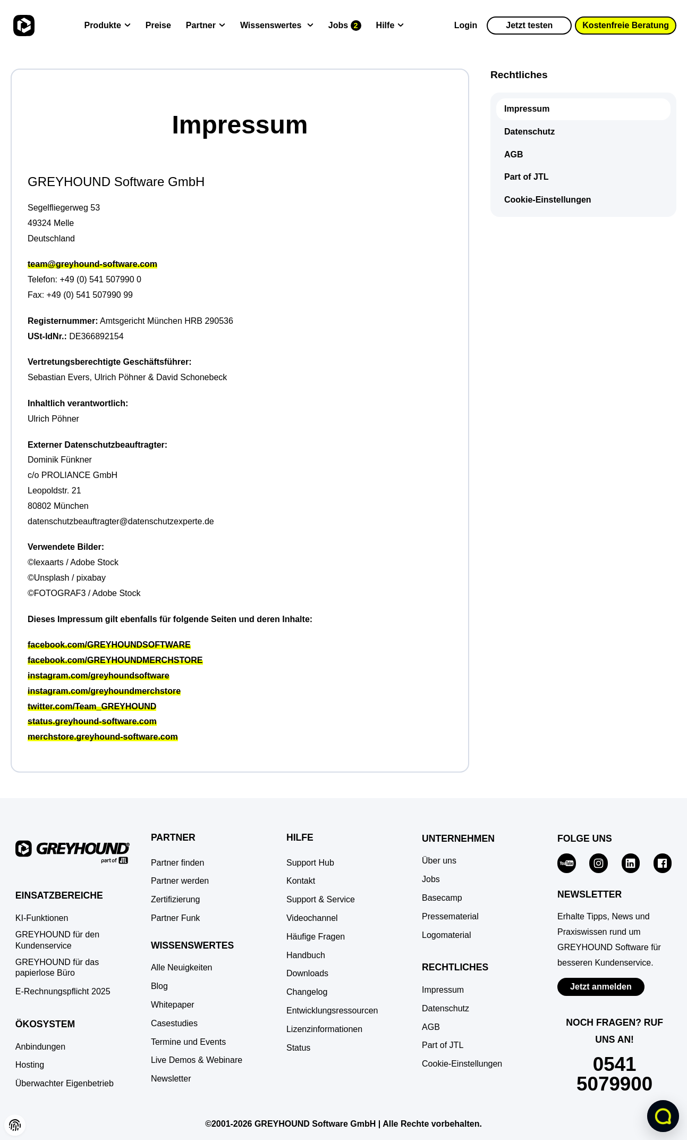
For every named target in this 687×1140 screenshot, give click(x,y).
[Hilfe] (390, 26)
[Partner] (206, 26)
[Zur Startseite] (23, 25)
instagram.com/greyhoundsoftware (98, 675)
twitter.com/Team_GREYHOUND (92, 706)
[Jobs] (345, 26)
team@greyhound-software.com (92, 264)
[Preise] (158, 26)
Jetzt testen (529, 25)
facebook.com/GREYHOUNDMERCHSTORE (115, 660)
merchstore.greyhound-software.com (103, 736)
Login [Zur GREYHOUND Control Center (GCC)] (466, 25)
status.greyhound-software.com (92, 721)
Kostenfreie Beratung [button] (625, 25)
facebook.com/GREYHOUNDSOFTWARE (109, 644)
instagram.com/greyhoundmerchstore (104, 690)
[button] (15, 1125)
